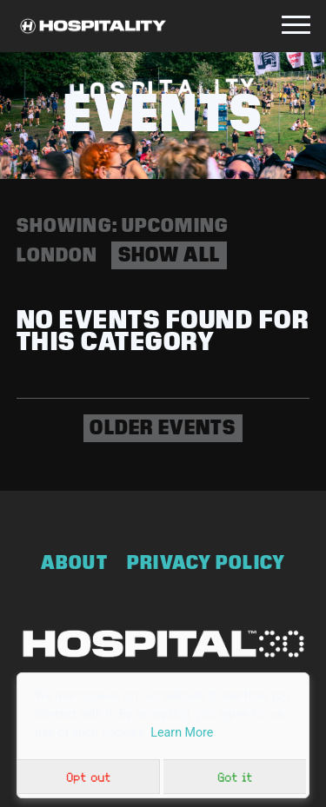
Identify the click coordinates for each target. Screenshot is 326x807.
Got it (234, 777)
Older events (163, 427)
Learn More (181, 732)
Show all (169, 254)
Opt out (88, 777)
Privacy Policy (206, 562)
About (74, 562)
